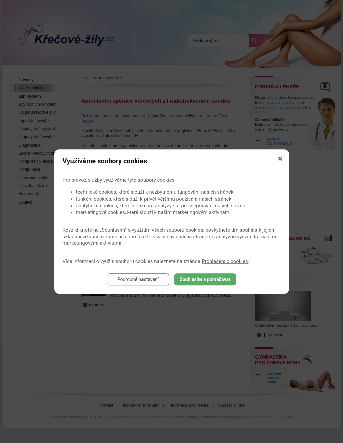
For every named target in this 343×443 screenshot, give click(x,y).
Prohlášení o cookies (225, 261)
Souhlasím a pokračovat (205, 279)
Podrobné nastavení (138, 279)
